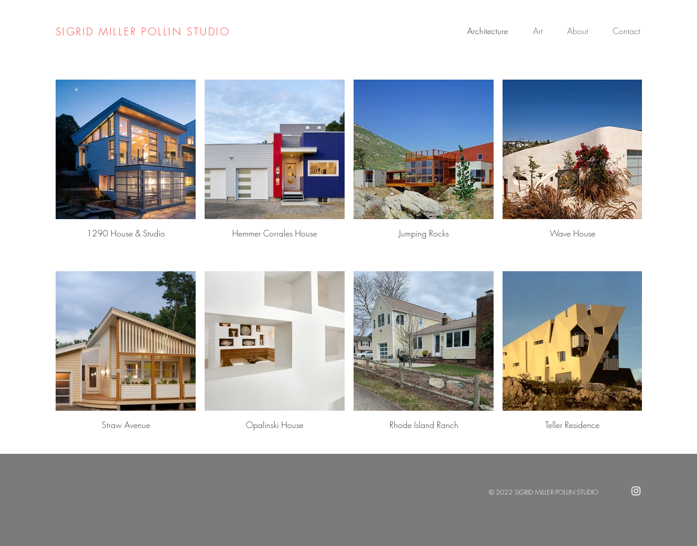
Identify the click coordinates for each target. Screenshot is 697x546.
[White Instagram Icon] (636, 491)
